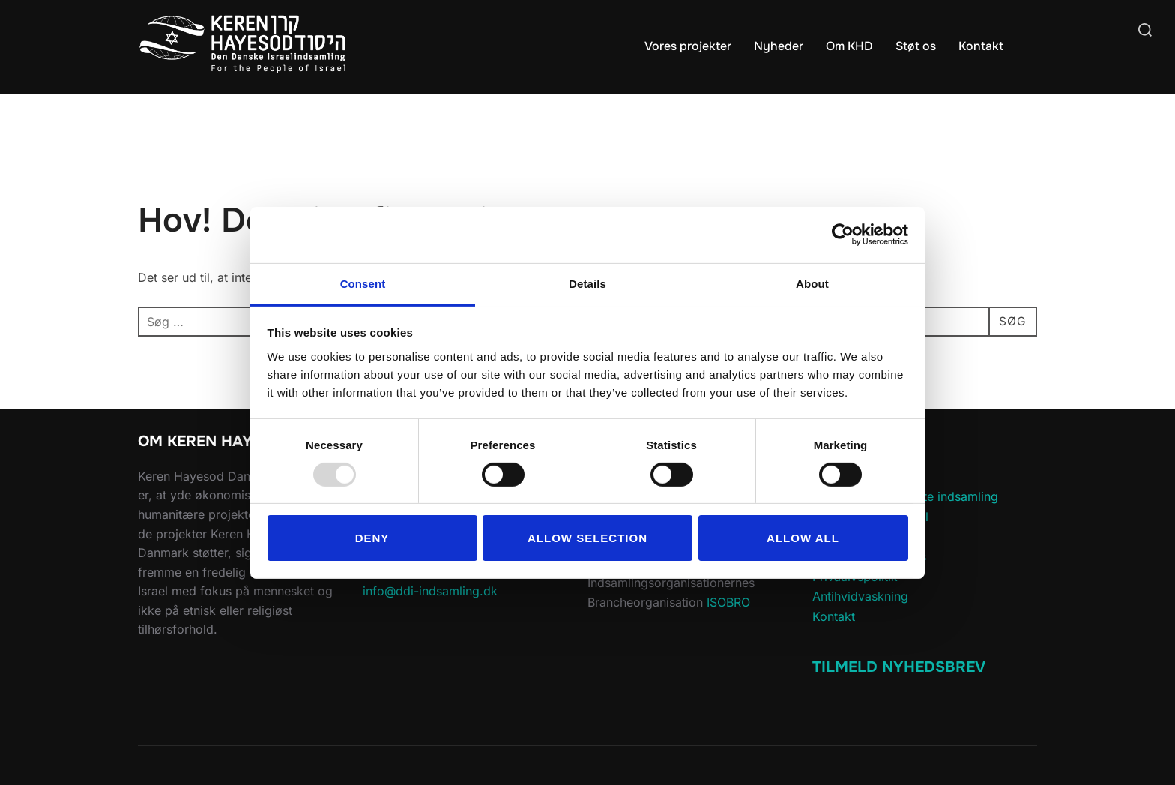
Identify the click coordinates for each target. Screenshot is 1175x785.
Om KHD (849, 46)
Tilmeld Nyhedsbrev (898, 667)
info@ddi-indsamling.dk (430, 590)
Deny (372, 538)
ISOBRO (728, 602)
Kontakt (980, 46)
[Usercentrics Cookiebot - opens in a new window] (842, 234)
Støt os (915, 46)
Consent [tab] (363, 283)
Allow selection (587, 538)
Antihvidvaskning (860, 596)
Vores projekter (687, 46)
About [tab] (812, 283)
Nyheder (778, 46)
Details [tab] (587, 283)
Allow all (803, 538)
